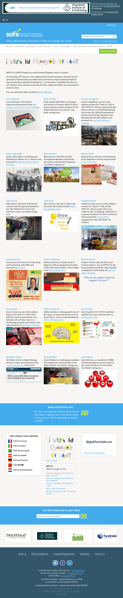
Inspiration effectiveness (38, 46)
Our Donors (85, 553)
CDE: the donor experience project (89, 46)
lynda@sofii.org (78, 570)
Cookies (53, 591)
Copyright (75, 591)
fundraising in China (89, 317)
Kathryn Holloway (52, 259)
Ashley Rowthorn (51, 309)
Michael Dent (87, 153)
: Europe (55, 488)
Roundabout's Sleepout (30, 325)
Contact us (100, 553)
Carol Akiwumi (12, 99)
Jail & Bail (21, 267)
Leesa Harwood (13, 259)
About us (22, 553)
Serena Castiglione (90, 99)
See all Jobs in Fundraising (94, 453)
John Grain (48, 200)
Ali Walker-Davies (14, 357)
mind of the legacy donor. (54, 320)
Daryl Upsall (86, 309)
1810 (64, 594)
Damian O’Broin (88, 259)
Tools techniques (62, 46)
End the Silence (103, 217)
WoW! (109, 46)
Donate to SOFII (107, 51)
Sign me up (111, 25)
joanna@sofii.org (68, 576)
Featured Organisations (64, 553)
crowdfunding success (15, 365)
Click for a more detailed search (105, 41)
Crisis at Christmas (88, 162)
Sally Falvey (11, 200)
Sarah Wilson (87, 357)
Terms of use (66, 591)
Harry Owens (12, 309)
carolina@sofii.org (75, 573)
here (44, 92)
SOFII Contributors (40, 553)
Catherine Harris (88, 200)
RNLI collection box (57, 270)
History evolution (15, 46)
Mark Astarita (50, 99)
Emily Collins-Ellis (14, 153)
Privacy (58, 591)
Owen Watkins (50, 357)
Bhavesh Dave (50, 153)
